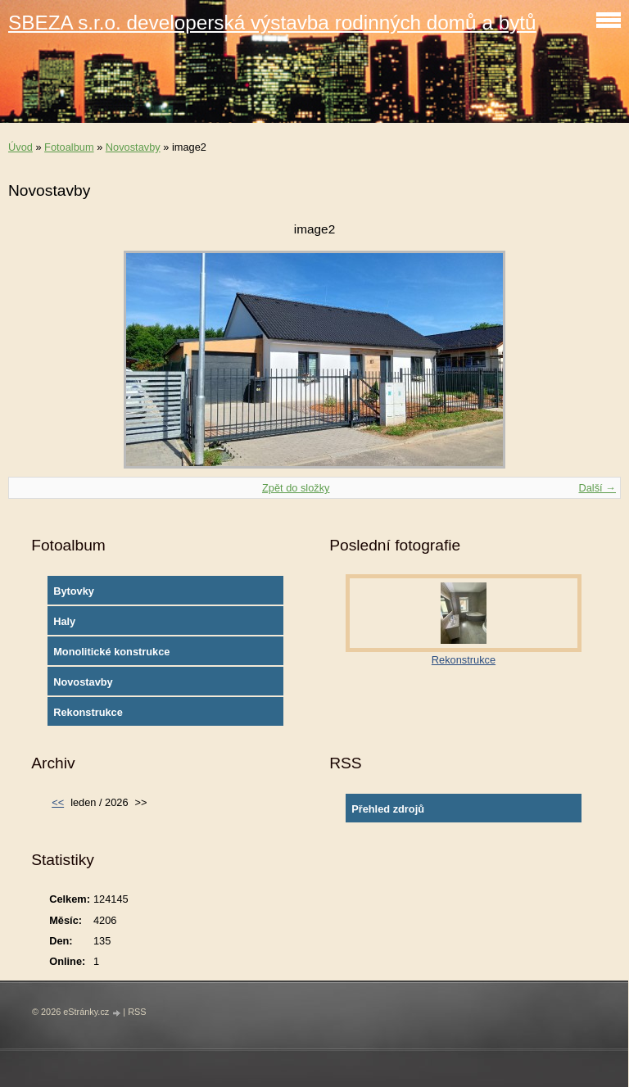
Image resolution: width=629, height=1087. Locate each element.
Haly (64, 621)
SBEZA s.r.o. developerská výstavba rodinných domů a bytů (272, 22)
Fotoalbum (68, 147)
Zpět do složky (296, 488)
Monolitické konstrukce (111, 651)
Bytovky (73, 591)
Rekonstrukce (88, 712)
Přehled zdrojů (387, 809)
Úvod (20, 147)
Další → (597, 488)
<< (58, 802)
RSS (137, 1012)
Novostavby (133, 147)
